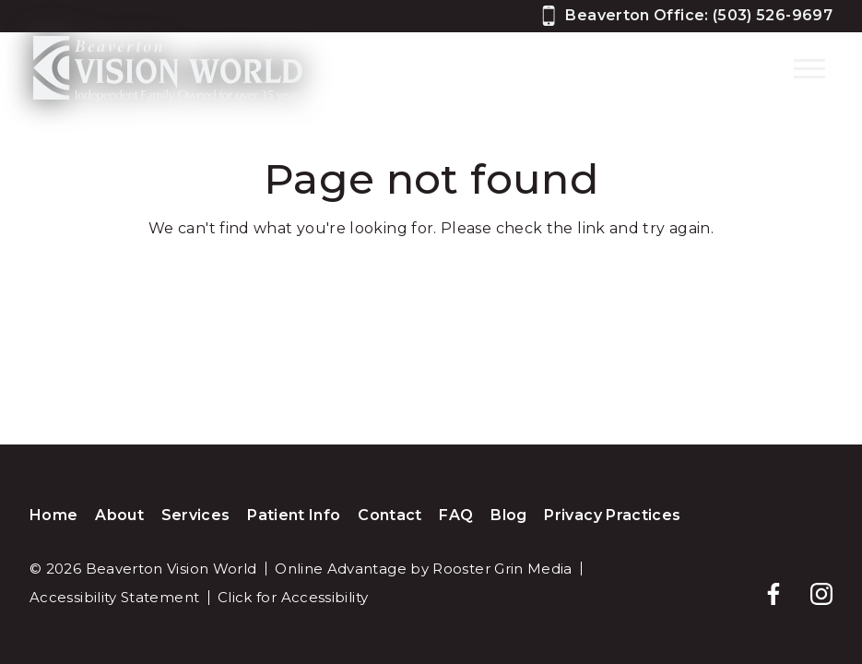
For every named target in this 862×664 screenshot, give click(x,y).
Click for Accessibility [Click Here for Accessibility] (293, 597)
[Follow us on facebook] (764, 584)
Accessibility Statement (114, 597)
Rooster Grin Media (502, 568)
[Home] (159, 69)
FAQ (456, 515)
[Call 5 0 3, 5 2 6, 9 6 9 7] (687, 16)
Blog (508, 515)
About (119, 515)
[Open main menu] (809, 68)
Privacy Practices (612, 515)
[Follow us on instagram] (812, 584)
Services (195, 515)
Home (53, 515)
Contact (390, 515)
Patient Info (293, 515)
